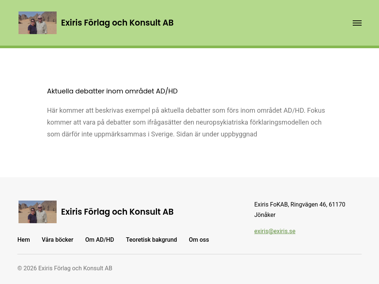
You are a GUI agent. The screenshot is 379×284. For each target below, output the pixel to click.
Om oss (199, 239)
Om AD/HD (99, 239)
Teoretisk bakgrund (151, 239)
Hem (23, 239)
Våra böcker (57, 239)
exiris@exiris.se (274, 231)
